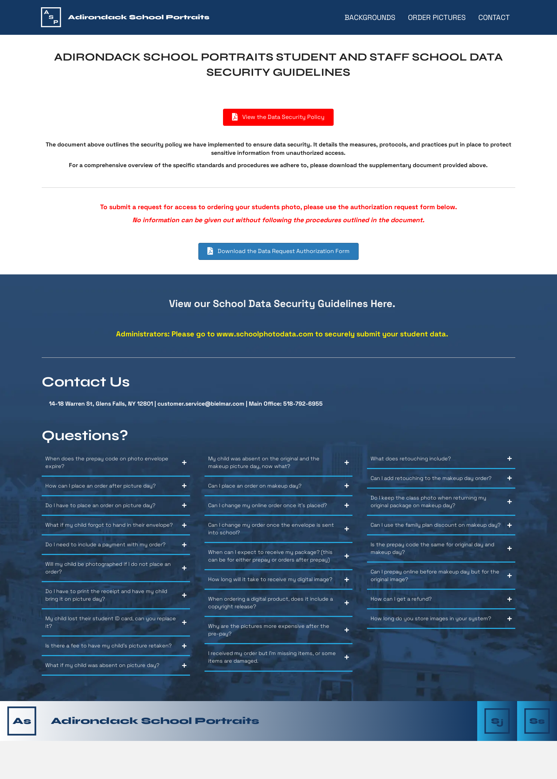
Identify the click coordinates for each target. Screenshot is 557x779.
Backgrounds (369, 17)
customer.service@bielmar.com (200, 403)
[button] (116, 465)
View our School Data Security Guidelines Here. (282, 303)
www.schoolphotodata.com (264, 334)
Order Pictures (436, 17)
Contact (493, 17)
